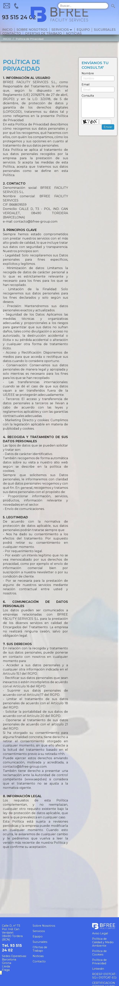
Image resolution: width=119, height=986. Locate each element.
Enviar (108, 127)
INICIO (7, 38)
